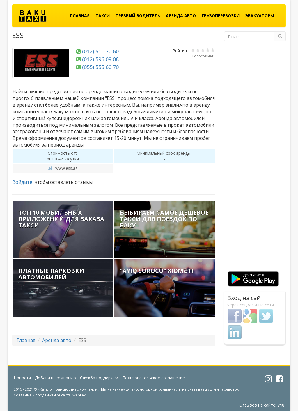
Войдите (22, 182)
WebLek (79, 395)
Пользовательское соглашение (153, 377)
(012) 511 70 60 (100, 51)
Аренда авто (181, 15)
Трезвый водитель (138, 15)
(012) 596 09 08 (100, 59)
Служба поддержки (99, 377)
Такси (102, 15)
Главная (80, 15)
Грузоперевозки (221, 15)
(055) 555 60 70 (100, 66)
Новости (22, 377)
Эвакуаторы (259, 15)
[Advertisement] (255, 158)
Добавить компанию (55, 377)
